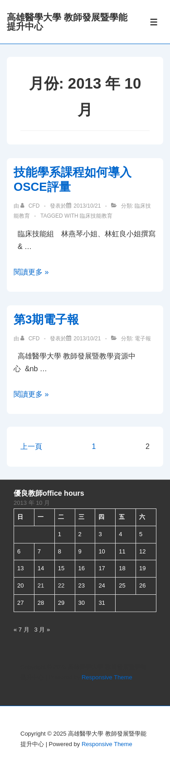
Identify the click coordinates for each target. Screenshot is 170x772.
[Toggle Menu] (153, 22)
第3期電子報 (46, 319)
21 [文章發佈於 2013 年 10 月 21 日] (41, 585)
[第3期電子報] (87, 338)
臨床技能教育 (96, 216)
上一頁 (31, 446)
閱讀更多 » (31, 272)
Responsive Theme (107, 677)
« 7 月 (21, 629)
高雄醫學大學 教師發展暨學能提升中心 (67, 21)
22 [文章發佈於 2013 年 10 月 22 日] (61, 585)
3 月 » (42, 629)
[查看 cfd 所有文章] (30, 206)
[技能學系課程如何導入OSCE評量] (87, 206)
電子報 (143, 338)
